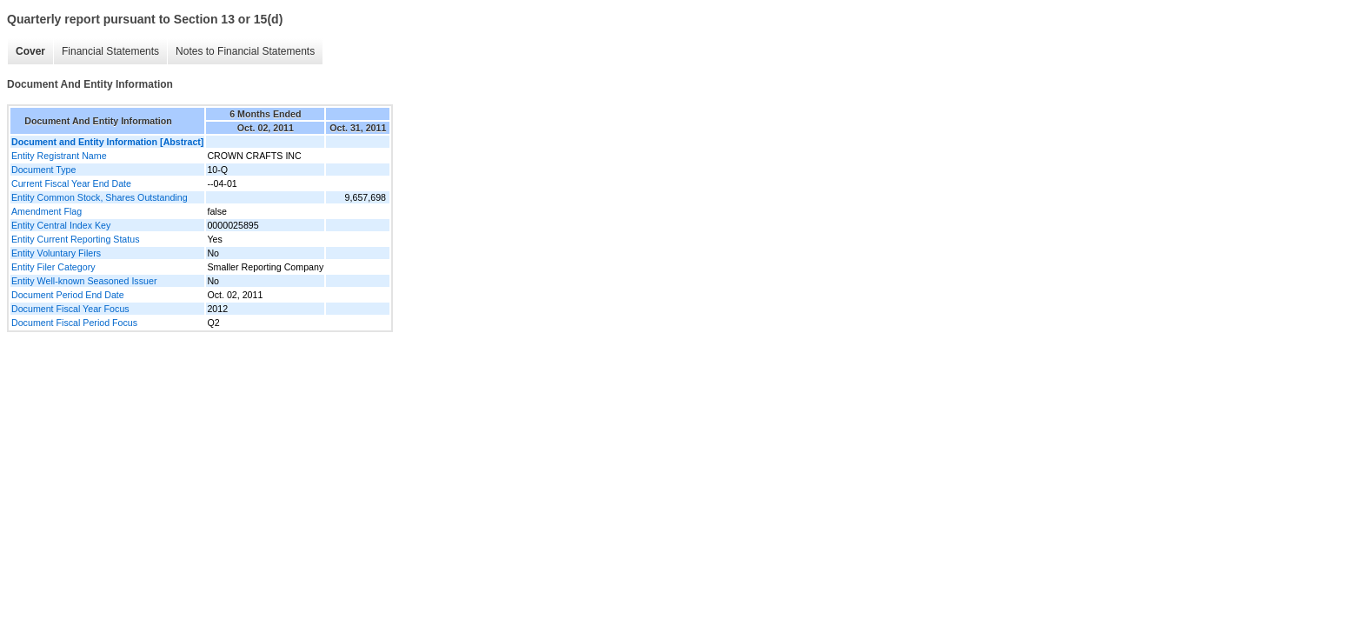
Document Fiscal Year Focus (70, 308)
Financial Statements (110, 51)
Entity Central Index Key (60, 225)
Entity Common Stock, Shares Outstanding (99, 197)
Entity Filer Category (53, 267)
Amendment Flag (46, 211)
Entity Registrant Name (59, 155)
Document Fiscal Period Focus (74, 322)
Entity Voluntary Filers (56, 253)
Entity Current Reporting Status (75, 239)
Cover (30, 51)
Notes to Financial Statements (245, 51)
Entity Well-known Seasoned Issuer (83, 281)
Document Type (43, 169)
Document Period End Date (67, 295)
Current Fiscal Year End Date (71, 183)
